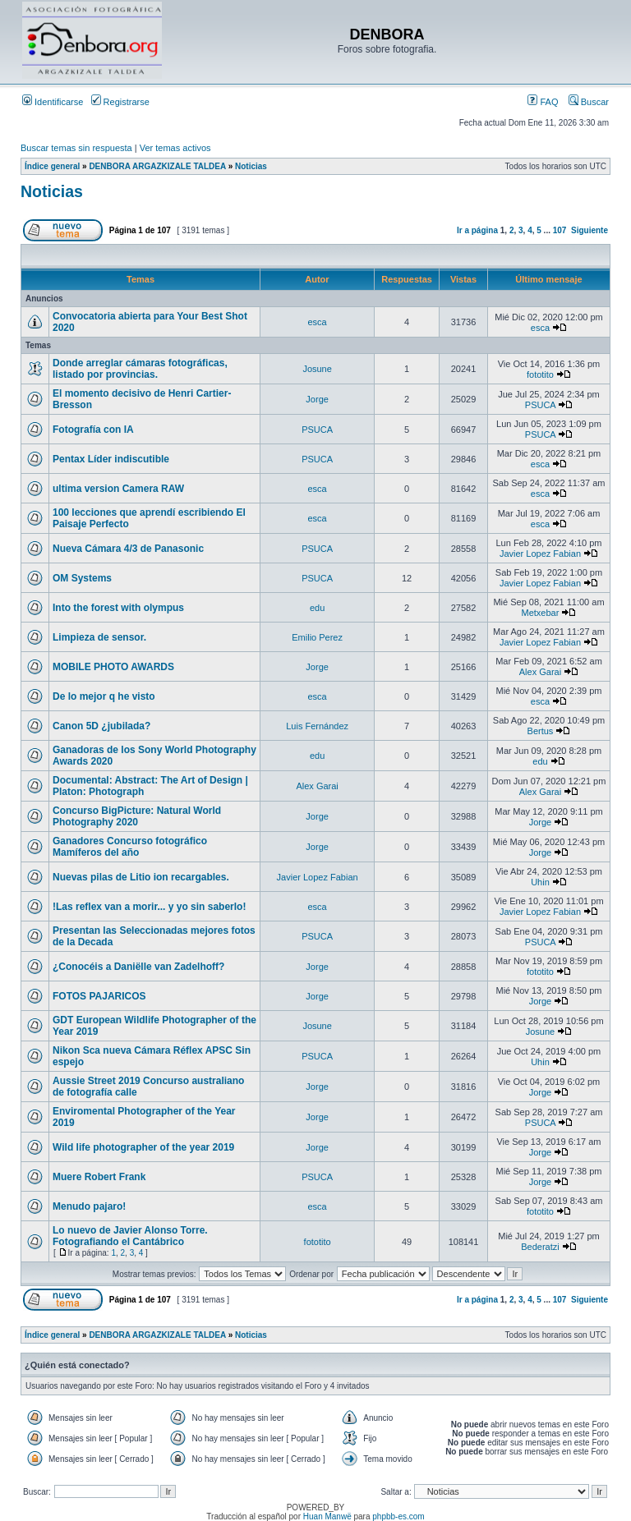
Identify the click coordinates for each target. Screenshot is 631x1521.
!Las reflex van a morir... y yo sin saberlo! (149, 906)
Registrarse (120, 102)
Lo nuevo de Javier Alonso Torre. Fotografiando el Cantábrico (130, 1236)
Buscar (589, 102)
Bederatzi (540, 1247)
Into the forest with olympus (118, 607)
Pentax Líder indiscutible (111, 459)
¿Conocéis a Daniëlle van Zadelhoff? (138, 966)
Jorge (317, 399)
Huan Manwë (327, 1516)
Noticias (251, 166)
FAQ (542, 102)
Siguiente (589, 230)
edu (317, 608)
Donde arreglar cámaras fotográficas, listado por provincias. (140, 368)
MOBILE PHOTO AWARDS (113, 667)
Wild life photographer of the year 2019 (143, 1147)
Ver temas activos (175, 148)
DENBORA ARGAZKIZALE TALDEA (157, 166)
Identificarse (52, 102)
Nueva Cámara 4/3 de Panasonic (128, 548)
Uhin (540, 882)
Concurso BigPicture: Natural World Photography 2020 (137, 816)
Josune (316, 369)
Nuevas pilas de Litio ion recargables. (141, 877)
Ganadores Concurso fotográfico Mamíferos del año (130, 846)
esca (317, 322)
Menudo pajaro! (89, 1206)
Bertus (540, 731)
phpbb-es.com (398, 1516)
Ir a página (477, 230)
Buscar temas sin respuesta (76, 148)
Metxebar (541, 613)
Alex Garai (540, 672)
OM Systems (82, 578)
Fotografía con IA (93, 429)
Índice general (52, 166)
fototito (540, 374)
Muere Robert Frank (99, 1177)
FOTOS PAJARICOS (99, 996)
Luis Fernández (317, 726)
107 (560, 230)
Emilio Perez (317, 637)
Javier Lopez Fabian (540, 553)
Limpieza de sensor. (99, 637)
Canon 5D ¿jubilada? (101, 726)
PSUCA (540, 405)
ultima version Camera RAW (118, 488)
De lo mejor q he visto (104, 696)
